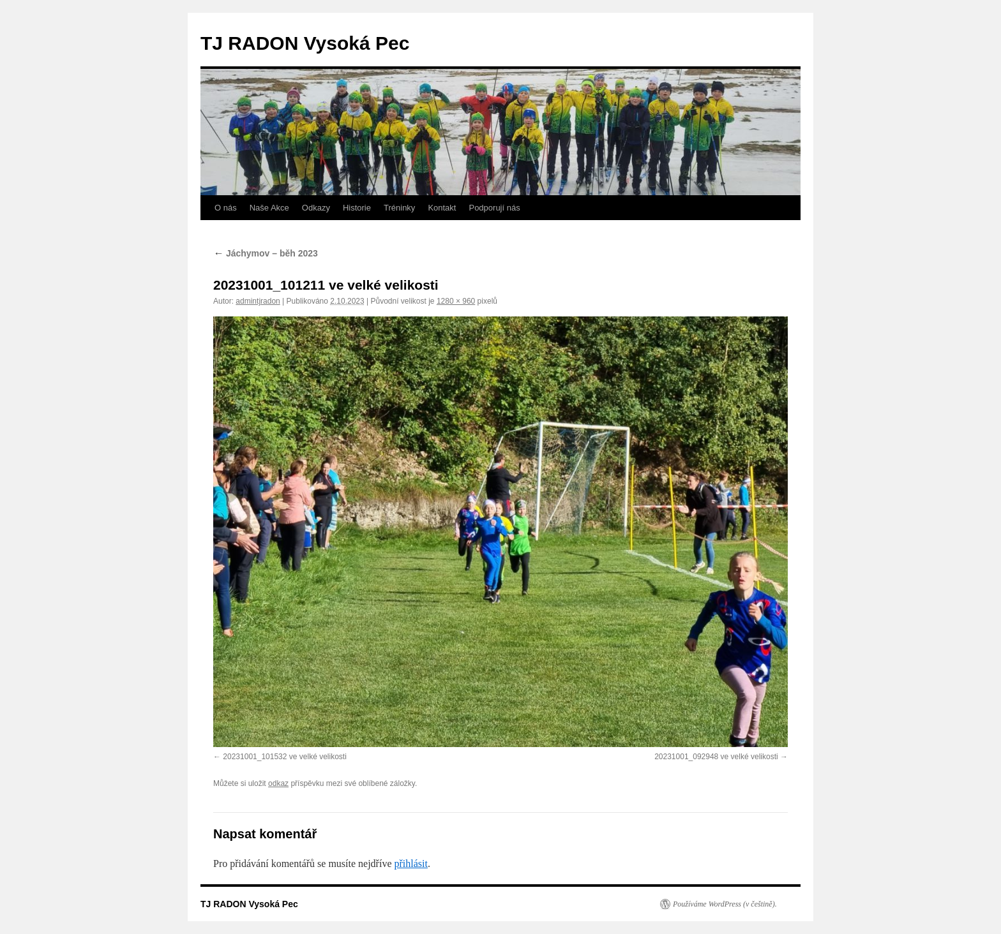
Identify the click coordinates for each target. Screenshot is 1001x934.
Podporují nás (494, 207)
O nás (225, 207)
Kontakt (442, 207)
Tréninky (399, 207)
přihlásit (410, 863)
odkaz (278, 783)
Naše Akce (269, 207)
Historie (357, 207)
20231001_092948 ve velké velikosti (716, 756)
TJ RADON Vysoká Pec (304, 43)
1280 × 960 (456, 301)
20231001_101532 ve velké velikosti (284, 756)
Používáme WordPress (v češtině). (725, 904)
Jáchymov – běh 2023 (265, 253)
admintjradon (258, 301)
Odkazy (316, 207)
